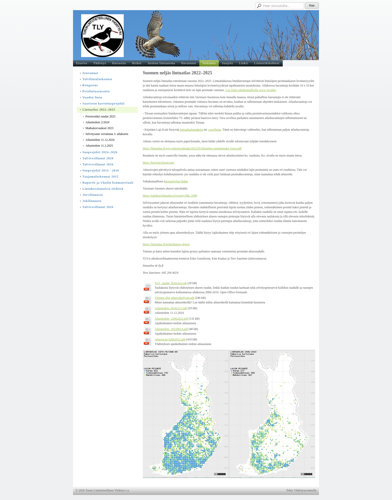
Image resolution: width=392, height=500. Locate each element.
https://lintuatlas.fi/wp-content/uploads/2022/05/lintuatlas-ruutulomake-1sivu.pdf (192, 148)
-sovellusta (214, 129)
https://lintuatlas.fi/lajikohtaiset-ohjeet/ (166, 244)
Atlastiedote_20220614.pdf (171, 329)
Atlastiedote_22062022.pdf (171, 318)
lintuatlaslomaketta (191, 129)
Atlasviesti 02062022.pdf (170, 339)
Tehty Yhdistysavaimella (301, 490)
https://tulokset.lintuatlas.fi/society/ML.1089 (170, 195)
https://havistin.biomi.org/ (158, 162)
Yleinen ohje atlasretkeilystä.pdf (174, 298)
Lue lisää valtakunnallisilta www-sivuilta (251, 90)
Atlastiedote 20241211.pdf (171, 308)
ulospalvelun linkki (176, 181)
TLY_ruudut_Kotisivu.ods (171, 283)
